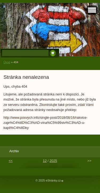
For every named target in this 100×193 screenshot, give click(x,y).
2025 (53, 161)
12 (45, 161)
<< (11, 161)
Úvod (6, 62)
